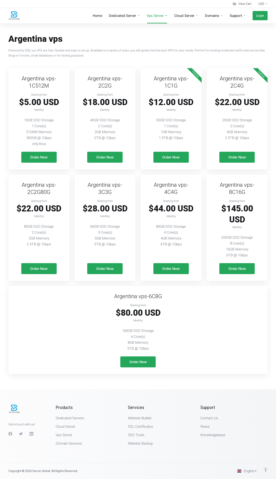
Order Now (39, 157)
